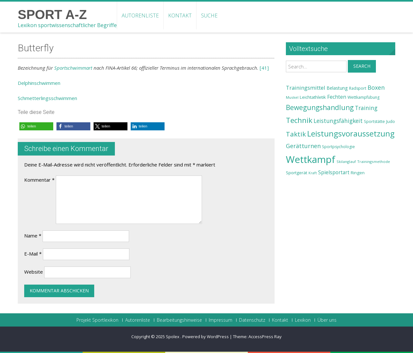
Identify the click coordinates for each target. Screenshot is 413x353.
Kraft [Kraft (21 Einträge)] (312, 173)
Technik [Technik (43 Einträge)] (299, 120)
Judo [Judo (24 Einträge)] (390, 121)
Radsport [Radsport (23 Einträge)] (357, 88)
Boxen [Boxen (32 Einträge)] (376, 87)
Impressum (220, 320)
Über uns (327, 320)
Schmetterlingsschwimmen (47, 98)
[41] (264, 68)
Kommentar (39, 179)
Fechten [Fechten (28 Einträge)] (336, 97)
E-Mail (33, 253)
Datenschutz (252, 320)
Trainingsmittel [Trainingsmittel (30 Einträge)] (305, 87)
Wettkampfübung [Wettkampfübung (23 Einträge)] (363, 97)
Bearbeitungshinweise (179, 320)
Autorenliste (140, 15)
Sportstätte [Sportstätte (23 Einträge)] (374, 121)
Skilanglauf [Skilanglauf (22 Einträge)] (346, 161)
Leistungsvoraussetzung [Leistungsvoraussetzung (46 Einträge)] (351, 133)
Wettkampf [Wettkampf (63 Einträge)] (310, 159)
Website (33, 271)
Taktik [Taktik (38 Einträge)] (296, 133)
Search (361, 66)
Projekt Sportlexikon (97, 320)
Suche (209, 15)
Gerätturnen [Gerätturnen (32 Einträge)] (303, 146)
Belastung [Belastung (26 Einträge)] (337, 88)
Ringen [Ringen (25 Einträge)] (358, 173)
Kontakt (180, 15)
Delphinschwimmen (39, 83)
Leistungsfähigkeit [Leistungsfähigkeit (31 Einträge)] (338, 121)
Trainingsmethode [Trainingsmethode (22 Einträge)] (373, 161)
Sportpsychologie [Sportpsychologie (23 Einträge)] (338, 146)
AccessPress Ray (265, 336)
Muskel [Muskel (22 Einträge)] (292, 97)
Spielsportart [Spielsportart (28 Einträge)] (333, 172)
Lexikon (303, 320)
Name (32, 235)
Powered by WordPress (205, 336)
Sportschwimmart (73, 68)
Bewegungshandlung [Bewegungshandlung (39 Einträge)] (320, 107)
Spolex (173, 336)
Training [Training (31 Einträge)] (366, 108)
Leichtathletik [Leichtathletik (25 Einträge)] (313, 97)
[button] (36, 126)
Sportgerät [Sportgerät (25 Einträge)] (296, 173)
